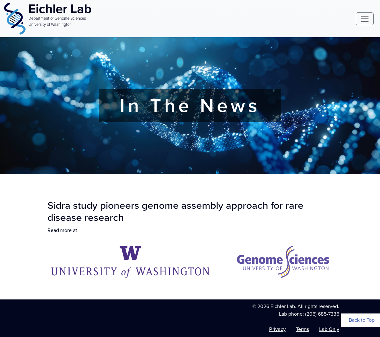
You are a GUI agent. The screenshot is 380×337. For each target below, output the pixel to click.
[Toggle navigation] (365, 18)
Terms (302, 329)
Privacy (277, 329)
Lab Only (329, 329)
